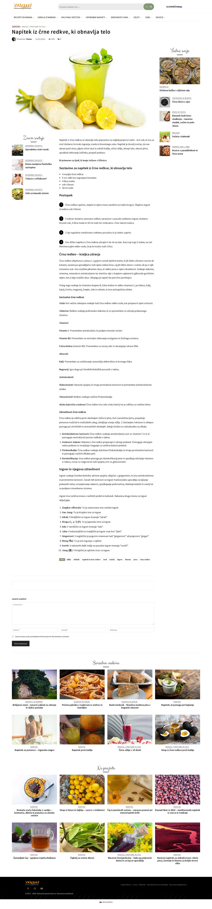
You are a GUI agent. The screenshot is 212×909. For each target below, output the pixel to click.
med (105, 559)
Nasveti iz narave (34, 701)
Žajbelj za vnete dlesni (82, 857)
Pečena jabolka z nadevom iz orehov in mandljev (82, 706)
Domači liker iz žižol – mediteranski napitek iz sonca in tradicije (177, 811)
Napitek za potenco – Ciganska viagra (34, 750)
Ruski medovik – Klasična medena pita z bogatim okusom (129, 706)
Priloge (176, 133)
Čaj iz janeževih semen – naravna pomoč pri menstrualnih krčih (129, 811)
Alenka (29, 39)
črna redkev (145, 559)
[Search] (148, 6)
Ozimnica (164, 86)
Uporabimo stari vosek (37, 149)
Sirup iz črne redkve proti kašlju (177, 750)
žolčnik (77, 559)
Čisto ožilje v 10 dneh (130, 750)
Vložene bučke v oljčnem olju (175, 90)
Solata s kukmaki (181, 136)
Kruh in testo (179, 112)
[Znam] (22, 6)
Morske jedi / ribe (181, 146)
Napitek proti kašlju (82, 750)
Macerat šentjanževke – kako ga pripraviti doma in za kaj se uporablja (130, 859)
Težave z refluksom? (36, 178)
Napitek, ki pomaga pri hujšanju (177, 704)
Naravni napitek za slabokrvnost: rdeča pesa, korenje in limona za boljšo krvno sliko (177, 860)
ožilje (69, 559)
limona (128, 559)
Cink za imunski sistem (37, 193)
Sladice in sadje (82, 701)
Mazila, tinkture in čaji (33, 27)
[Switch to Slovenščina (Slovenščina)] (106, 902)
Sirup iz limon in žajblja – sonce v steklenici (82, 810)
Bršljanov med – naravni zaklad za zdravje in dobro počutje (34, 706)
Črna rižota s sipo (181, 101)
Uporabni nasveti (33, 145)
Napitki (16, 27)
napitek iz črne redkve (91, 559)
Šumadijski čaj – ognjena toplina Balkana (34, 857)
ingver (119, 559)
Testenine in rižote (181, 98)
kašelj (112, 559)
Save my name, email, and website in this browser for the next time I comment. (42, 637)
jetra (136, 559)
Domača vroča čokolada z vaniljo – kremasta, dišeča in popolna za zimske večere (34, 812)
